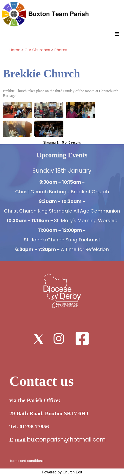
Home (14, 50)
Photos (60, 50)
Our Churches (37, 50)
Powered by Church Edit (62, 472)
